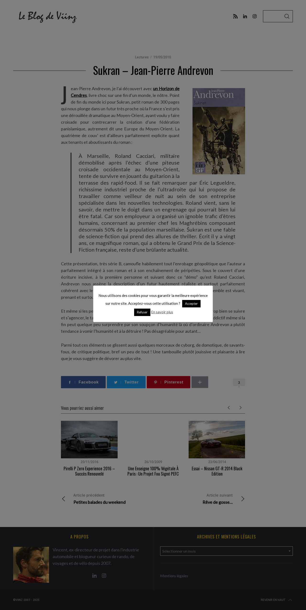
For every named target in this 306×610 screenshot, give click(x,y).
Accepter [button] (191, 303)
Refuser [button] (142, 312)
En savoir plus (162, 312)
